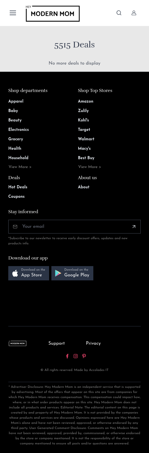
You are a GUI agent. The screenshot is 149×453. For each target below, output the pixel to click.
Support (56, 343)
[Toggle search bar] (119, 13)
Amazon (85, 101)
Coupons (16, 197)
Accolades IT (99, 370)
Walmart (86, 139)
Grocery (15, 139)
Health (14, 149)
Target (84, 130)
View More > (20, 167)
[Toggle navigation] (12, 13)
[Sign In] (134, 13)
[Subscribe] (134, 226)
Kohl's (83, 120)
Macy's (84, 149)
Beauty (15, 120)
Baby (13, 111)
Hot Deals (17, 187)
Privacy (93, 343)
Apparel (15, 101)
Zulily (83, 111)
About (83, 187)
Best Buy (86, 158)
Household (18, 158)
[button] (28, 273)
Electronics (18, 130)
